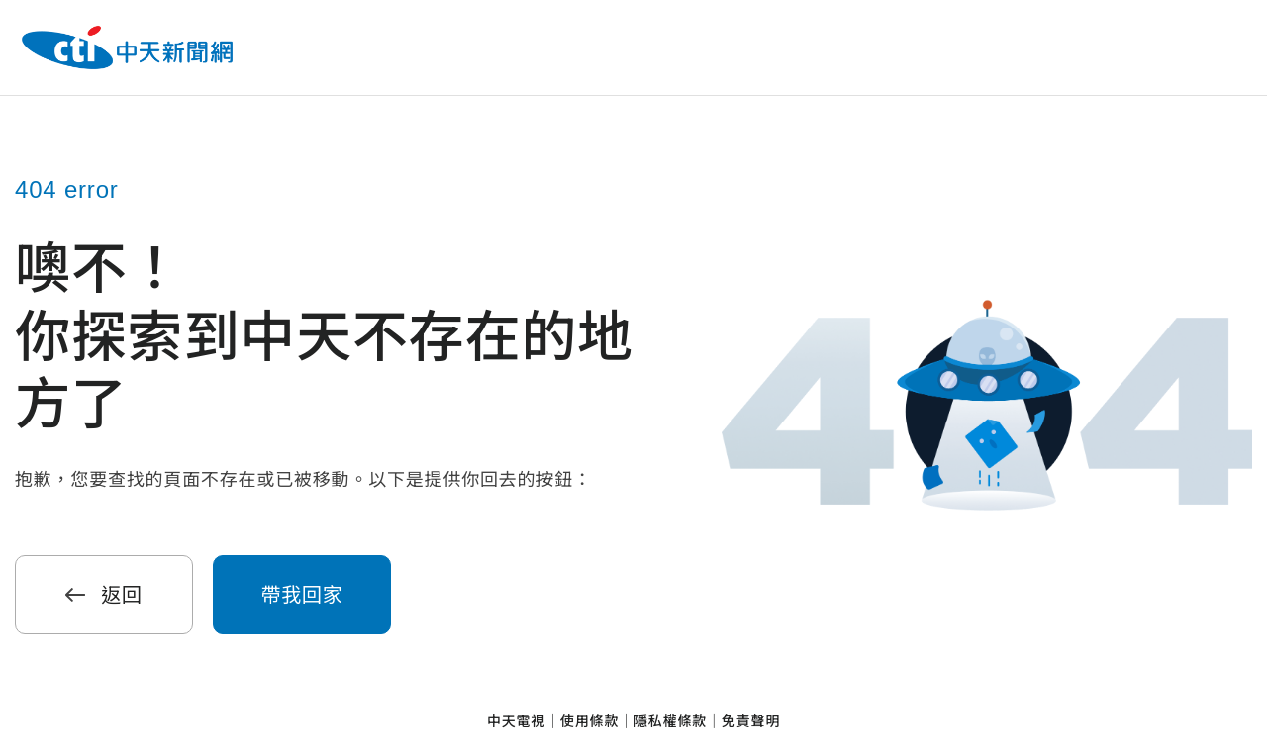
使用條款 (589, 721)
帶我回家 (301, 595)
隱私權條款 (670, 721)
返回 (104, 595)
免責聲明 (751, 721)
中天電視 (516, 721)
